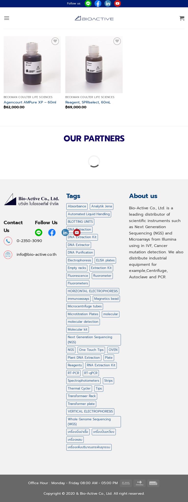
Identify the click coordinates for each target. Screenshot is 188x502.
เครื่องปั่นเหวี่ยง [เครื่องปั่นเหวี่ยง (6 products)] (103, 431)
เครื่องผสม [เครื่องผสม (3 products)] (75, 439)
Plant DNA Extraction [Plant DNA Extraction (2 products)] (84, 357)
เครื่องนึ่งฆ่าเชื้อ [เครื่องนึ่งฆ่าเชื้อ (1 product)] (78, 431)
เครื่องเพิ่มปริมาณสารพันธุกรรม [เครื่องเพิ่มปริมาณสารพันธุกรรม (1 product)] (89, 447)
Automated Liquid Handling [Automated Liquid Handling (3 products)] (89, 214)
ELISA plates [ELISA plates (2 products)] (105, 260)
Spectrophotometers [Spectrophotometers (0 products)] (83, 380)
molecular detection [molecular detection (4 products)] (83, 321)
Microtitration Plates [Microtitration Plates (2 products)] (83, 314)
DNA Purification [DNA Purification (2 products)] (80, 252)
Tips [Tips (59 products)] (99, 388)
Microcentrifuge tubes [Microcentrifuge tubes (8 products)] (85, 306)
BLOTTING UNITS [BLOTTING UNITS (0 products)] (80, 221)
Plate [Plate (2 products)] (109, 357)
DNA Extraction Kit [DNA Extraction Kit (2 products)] (82, 237)
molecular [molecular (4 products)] (110, 314)
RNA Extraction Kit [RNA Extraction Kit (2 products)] (101, 365)
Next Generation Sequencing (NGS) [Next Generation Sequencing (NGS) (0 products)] (90, 339)
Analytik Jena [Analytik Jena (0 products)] (101, 206)
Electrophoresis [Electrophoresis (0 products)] (79, 260)
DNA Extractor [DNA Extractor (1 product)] (79, 245)
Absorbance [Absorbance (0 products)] (77, 206)
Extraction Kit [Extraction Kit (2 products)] (101, 268)
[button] (7, 18)
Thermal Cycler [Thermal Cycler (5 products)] (79, 388)
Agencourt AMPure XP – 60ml (30, 102)
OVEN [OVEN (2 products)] (113, 349)
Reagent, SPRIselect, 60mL (88, 102)
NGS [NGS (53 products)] (71, 349)
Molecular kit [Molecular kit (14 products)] (77, 329)
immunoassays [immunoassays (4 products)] (78, 298)
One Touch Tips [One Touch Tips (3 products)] (91, 349)
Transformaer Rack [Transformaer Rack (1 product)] (82, 396)
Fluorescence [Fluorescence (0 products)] (78, 275)
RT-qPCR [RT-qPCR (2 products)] (90, 373)
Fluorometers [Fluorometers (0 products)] (78, 283)
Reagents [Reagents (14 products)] (75, 365)
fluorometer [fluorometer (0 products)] (102, 275)
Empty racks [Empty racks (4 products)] (77, 268)
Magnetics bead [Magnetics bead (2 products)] (106, 298)
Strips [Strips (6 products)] (108, 380)
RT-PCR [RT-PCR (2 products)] (73, 373)
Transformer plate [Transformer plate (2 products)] (81, 404)
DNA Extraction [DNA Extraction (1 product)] (79, 229)
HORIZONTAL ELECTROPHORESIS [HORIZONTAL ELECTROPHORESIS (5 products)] (93, 291)
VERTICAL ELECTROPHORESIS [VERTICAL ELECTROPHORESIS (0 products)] (90, 411)
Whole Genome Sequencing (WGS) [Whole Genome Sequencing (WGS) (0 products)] (89, 421)
